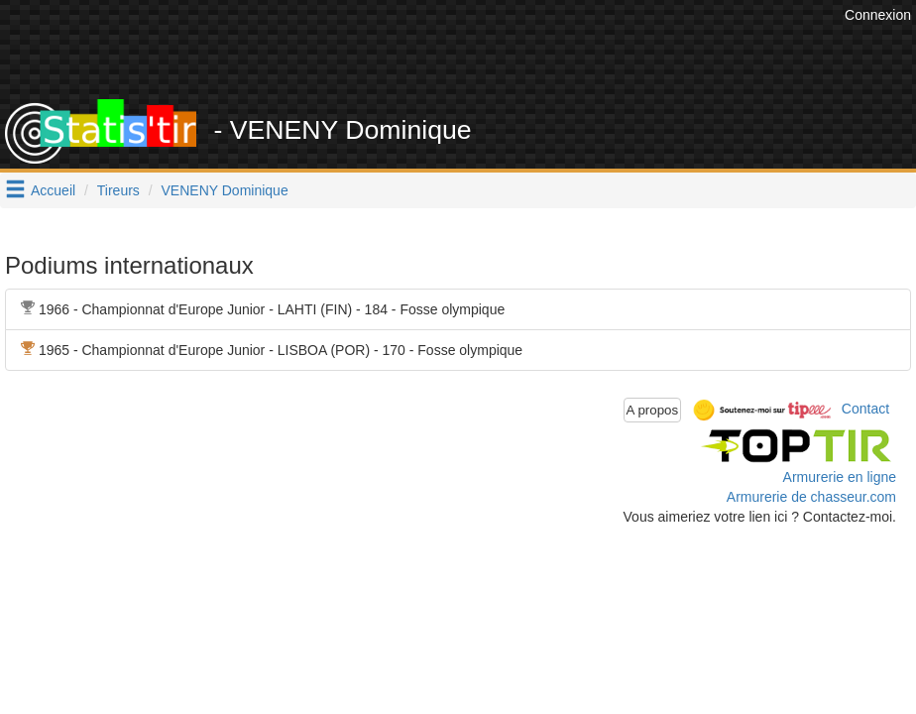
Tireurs (118, 190)
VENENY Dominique (225, 190)
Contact (865, 408)
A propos (653, 410)
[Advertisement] (479, 49)
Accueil (53, 190)
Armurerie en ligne (839, 477)
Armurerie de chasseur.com (811, 497)
